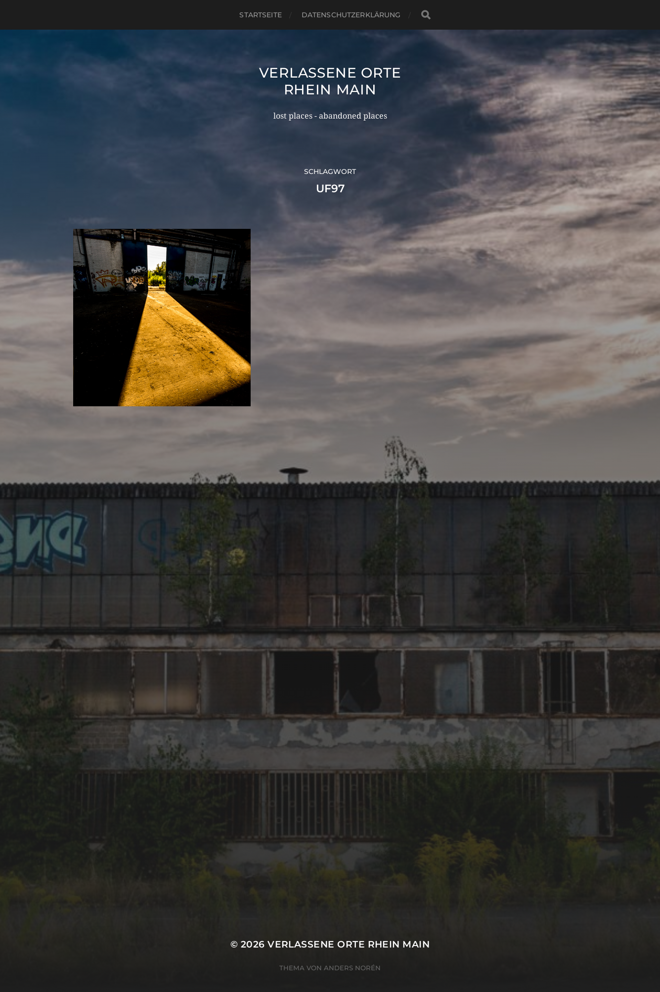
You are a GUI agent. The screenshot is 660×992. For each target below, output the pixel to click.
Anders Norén (352, 949)
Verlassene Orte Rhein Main (330, 81)
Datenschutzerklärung (351, 14)
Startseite (260, 14)
